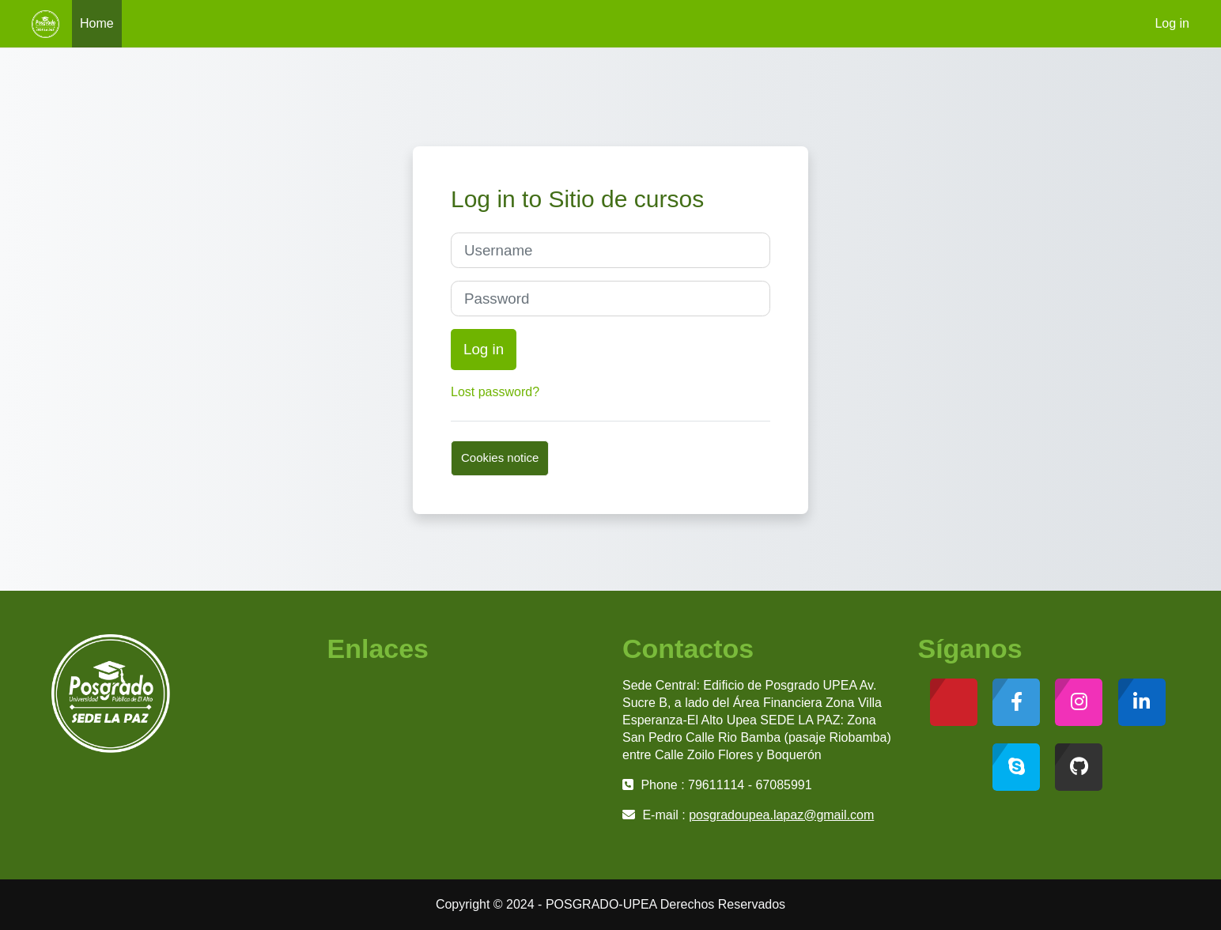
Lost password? (495, 392)
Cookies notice (500, 457)
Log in (1172, 23)
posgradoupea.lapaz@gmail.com (781, 815)
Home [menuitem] (97, 23)
